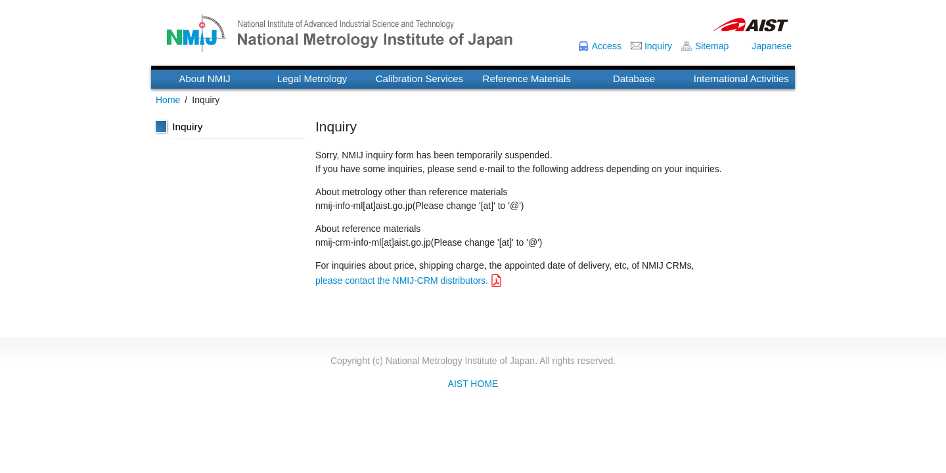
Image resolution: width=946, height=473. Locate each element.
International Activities (741, 78)
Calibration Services (419, 78)
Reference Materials (527, 78)
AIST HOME (473, 383)
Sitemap (712, 46)
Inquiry (658, 46)
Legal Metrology (312, 78)
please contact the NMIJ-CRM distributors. (401, 280)
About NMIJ (204, 78)
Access (606, 46)
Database (634, 78)
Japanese (772, 46)
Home (168, 100)
